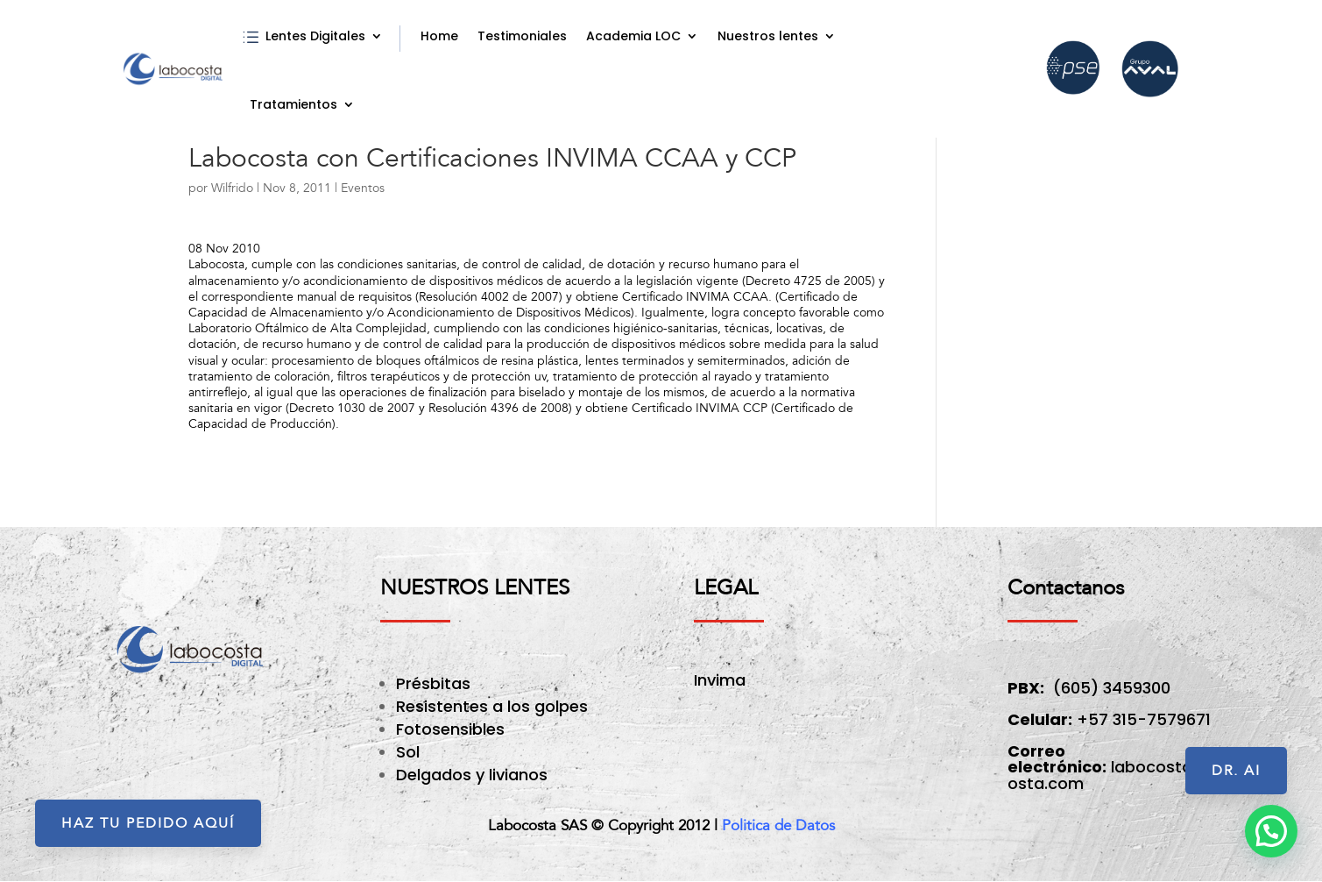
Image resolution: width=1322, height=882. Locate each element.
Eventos (363, 188)
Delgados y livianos (472, 775)
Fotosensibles (450, 729)
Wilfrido (232, 188)
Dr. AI (1236, 770)
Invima (720, 680)
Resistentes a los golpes (492, 706)
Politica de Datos (778, 825)
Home (439, 36)
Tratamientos (293, 104)
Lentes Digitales (315, 36)
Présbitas (435, 683)
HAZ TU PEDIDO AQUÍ (148, 823)
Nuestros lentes (768, 36)
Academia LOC (633, 36)
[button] (1271, 831)
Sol (408, 752)
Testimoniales (522, 36)
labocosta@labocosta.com (1130, 774)
